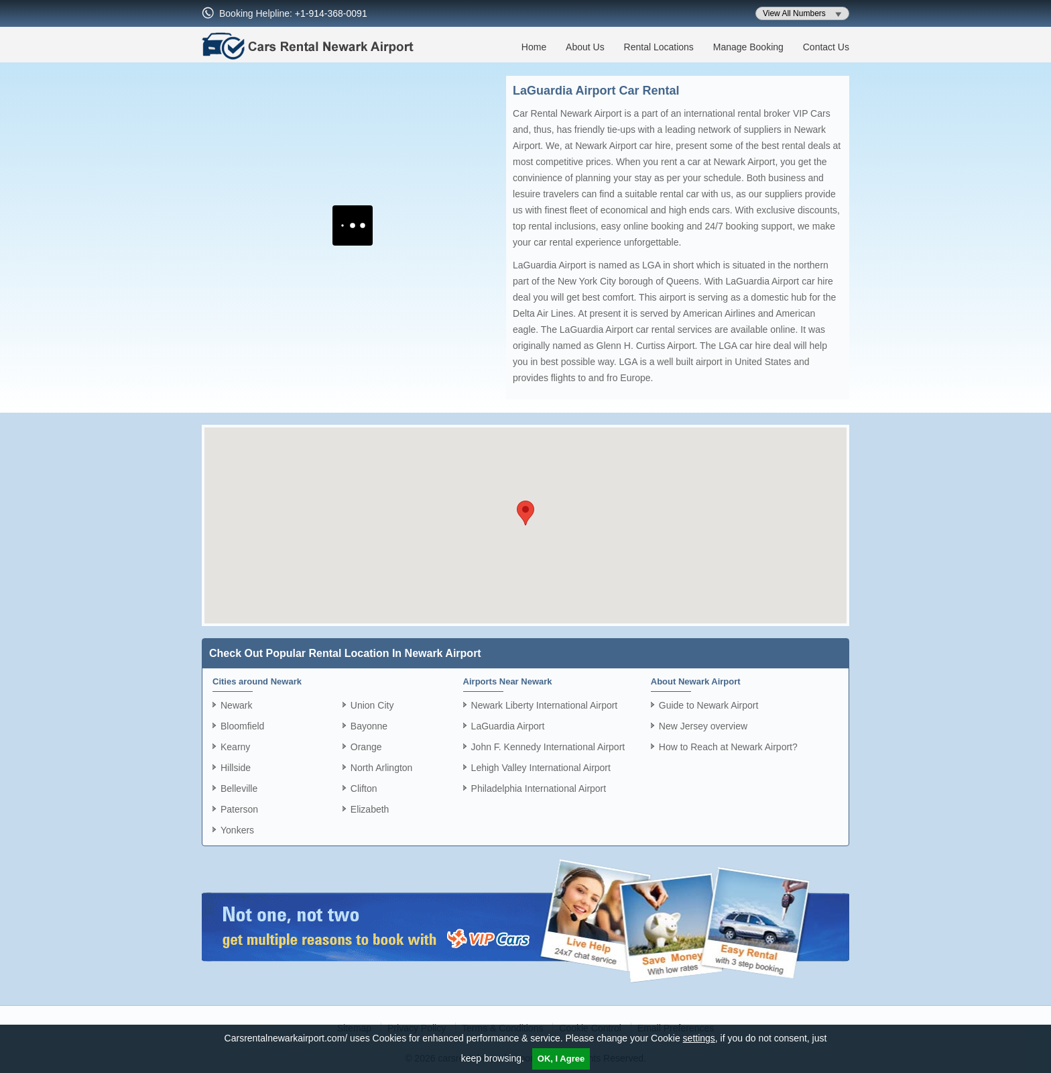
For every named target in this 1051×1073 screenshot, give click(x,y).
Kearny (235, 747)
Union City (372, 705)
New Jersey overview (703, 726)
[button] (525, 513)
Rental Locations (659, 47)
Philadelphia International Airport (539, 788)
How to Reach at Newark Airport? (728, 747)
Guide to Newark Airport (709, 705)
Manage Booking (748, 47)
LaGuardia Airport (508, 726)
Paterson (239, 809)
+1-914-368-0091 (331, 13)
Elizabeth (370, 809)
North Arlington (382, 767)
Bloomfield (242, 726)
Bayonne (369, 726)
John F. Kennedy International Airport (548, 747)
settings (699, 1038)
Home (533, 47)
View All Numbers (794, 13)
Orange (366, 747)
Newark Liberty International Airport (544, 705)
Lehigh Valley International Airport (541, 767)
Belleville (239, 788)
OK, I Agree (561, 1059)
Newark (236, 705)
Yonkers (237, 830)
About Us (585, 47)
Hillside (236, 767)
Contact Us (826, 47)
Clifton (364, 788)
